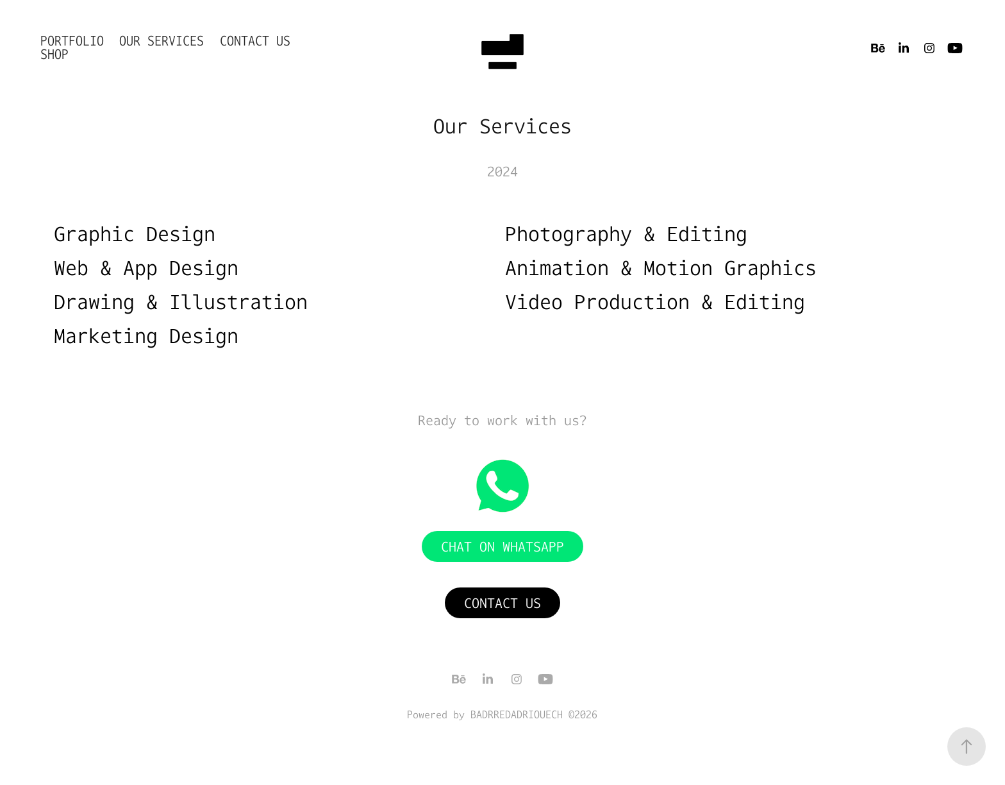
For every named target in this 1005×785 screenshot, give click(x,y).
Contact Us (255, 41)
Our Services (161, 41)
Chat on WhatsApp (502, 546)
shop (54, 54)
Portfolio (72, 41)
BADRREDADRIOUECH (516, 714)
